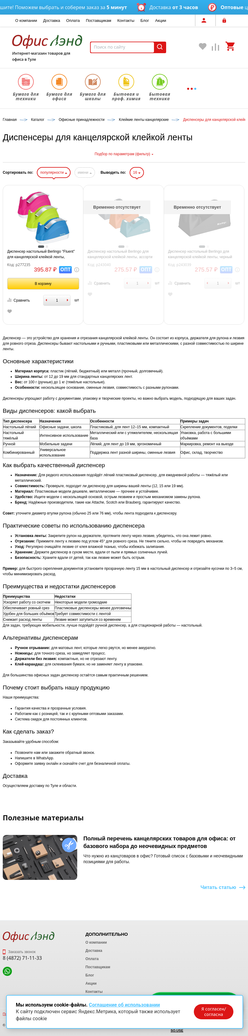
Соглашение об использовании (124, 1005)
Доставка (51, 20)
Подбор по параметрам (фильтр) (124, 154)
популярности (53, 172)
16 (137, 172)
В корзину (43, 284)
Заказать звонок (19, 952)
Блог (145, 20)
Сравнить (18, 300)
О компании (26, 20)
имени (85, 172)
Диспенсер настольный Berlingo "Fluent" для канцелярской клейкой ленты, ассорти (41, 254)
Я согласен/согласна (213, 1011)
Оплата (73, 20)
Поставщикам (98, 20)
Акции (160, 20)
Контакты (125, 20)
